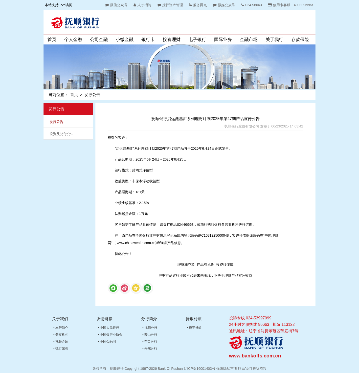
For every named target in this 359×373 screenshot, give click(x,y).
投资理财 (171, 39)
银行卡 (148, 39)
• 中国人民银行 (108, 328)
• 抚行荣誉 (60, 348)
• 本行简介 (60, 328)
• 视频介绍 (60, 341)
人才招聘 (141, 5)
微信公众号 (115, 5)
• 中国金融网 (107, 341)
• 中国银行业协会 (110, 334)
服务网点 (197, 5)
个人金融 (73, 39)
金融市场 (249, 39)
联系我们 (245, 369)
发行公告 (56, 122)
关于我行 (274, 39)
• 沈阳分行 (149, 328)
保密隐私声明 (226, 369)
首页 (51, 39)
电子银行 (197, 39)
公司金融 (99, 39)
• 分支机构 (60, 334)
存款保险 (300, 39)
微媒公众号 (223, 5)
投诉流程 (260, 369)
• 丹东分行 (149, 348)
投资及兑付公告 (61, 134)
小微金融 (125, 39)
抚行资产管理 (169, 5)
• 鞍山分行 (149, 334)
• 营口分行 (149, 341)
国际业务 (223, 39)
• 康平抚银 (194, 328)
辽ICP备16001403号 (199, 369)
